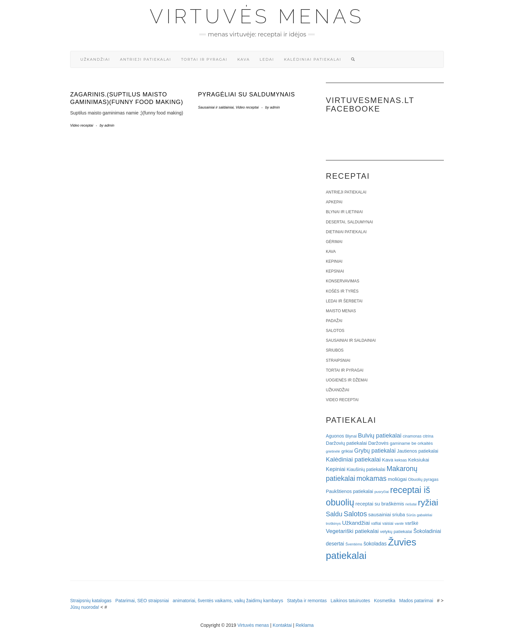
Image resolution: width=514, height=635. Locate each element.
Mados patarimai (416, 600)
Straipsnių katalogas (90, 600)
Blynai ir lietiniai (344, 212)
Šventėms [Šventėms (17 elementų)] (354, 544)
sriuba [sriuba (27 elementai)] (398, 514)
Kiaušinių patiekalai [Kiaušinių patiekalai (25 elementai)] (365, 469)
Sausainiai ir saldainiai (216, 107)
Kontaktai (282, 625)
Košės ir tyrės (342, 291)
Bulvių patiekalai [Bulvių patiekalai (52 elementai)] (380, 435)
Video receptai (81, 125)
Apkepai (334, 202)
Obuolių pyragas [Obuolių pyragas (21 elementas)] (423, 479)
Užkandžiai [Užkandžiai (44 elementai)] (356, 523)
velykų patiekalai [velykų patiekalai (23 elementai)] (396, 531)
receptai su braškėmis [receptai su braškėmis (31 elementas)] (379, 503)
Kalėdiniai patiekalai (312, 59)
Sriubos (335, 350)
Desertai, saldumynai (349, 222)
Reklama (305, 625)
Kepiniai (334, 261)
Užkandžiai (95, 59)
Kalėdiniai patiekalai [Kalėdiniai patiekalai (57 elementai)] (353, 459)
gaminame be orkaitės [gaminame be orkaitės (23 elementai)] (411, 443)
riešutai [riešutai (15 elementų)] (411, 504)
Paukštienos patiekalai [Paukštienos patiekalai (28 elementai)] (349, 491)
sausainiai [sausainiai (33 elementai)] (379, 514)
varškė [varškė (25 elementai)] (412, 523)
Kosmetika (384, 600)
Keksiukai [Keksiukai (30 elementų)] (418, 459)
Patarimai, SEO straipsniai (142, 600)
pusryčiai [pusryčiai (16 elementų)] (381, 492)
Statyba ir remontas (306, 600)
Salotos (335, 330)
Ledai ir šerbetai (344, 301)
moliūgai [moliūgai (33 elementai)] (397, 479)
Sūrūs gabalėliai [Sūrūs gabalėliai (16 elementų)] (419, 515)
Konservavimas (342, 281)
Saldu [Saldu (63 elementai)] (334, 514)
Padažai (334, 320)
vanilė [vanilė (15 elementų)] (399, 523)
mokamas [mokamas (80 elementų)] (371, 478)
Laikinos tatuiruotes (350, 600)
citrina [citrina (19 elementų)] (428, 436)
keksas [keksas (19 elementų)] (400, 460)
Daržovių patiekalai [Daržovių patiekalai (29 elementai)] (346, 443)
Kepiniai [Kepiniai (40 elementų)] (336, 469)
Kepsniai (335, 271)
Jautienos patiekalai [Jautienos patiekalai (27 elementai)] (417, 451)
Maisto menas (341, 311)
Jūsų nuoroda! (84, 607)
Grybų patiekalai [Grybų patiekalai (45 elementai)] (375, 450)
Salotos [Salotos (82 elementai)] (355, 514)
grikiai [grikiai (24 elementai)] (347, 451)
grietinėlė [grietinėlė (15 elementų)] (333, 451)
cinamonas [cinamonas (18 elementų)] (412, 436)
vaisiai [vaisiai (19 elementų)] (387, 523)
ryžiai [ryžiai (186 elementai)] (428, 502)
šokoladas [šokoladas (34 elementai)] (375, 543)
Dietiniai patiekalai (346, 232)
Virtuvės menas (257, 16)
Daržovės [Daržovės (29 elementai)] (378, 443)
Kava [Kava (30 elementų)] (387, 459)
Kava (243, 59)
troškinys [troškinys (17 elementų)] (333, 523)
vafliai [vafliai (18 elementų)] (376, 523)
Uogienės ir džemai (346, 380)
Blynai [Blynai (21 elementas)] (351, 436)
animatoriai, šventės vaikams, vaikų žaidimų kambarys (228, 600)
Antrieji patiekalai (145, 59)
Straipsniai (338, 360)
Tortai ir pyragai (204, 59)
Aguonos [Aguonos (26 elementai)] (335, 436)
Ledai (267, 59)
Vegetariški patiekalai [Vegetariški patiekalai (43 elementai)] (352, 531)
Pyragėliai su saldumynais (246, 94)
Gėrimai (334, 241)
